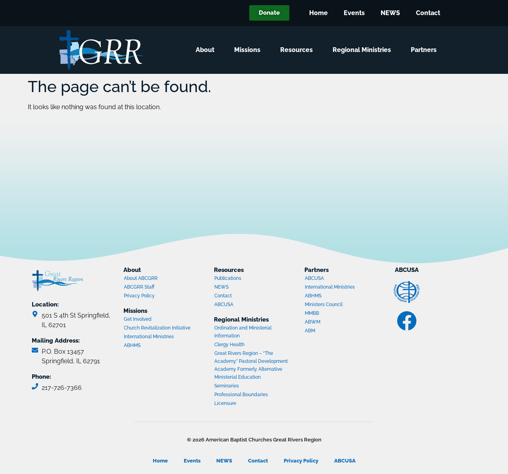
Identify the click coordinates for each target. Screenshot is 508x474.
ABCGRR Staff (139, 287)
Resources (298, 50)
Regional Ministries (364, 50)
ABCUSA (244, 305)
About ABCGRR (141, 278)
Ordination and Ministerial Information (242, 332)
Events (354, 13)
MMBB (335, 314)
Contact (428, 13)
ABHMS (154, 346)
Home (318, 13)
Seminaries (226, 386)
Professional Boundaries (241, 394)
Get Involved (138, 319)
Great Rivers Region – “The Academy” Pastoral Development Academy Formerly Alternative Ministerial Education (251, 365)
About (207, 50)
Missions (249, 50)
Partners (426, 50)
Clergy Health (229, 344)
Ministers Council (335, 305)
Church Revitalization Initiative (157, 328)
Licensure (225, 403)
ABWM (335, 322)
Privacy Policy (139, 296)
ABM (335, 331)
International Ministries (154, 337)
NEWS (390, 13)
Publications (227, 278)
